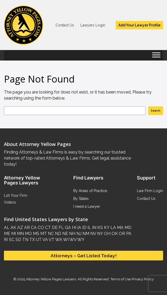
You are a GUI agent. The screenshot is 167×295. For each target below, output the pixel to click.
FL (61, 227)
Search (155, 110)
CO (40, 227)
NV (92, 233)
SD (17, 239)
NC (50, 233)
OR (121, 233)
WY (80, 239)
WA (58, 239)
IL (88, 227)
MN (20, 233)
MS (35, 233)
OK (114, 233)
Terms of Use (120, 279)
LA (112, 227)
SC (11, 239)
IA (78, 227)
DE (54, 227)
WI (65, 239)
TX (31, 239)
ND (57, 233)
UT (38, 239)
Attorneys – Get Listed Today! (84, 255)
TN (24, 239)
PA (128, 233)
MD (127, 227)
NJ (78, 233)
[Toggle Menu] (156, 56)
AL (6, 227)
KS (99, 227)
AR (26, 227)
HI (73, 227)
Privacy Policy (142, 279)
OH (106, 233)
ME (7, 233)
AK (12, 227)
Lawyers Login (92, 25)
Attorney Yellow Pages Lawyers (51, 279)
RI (6, 239)
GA (67, 227)
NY (99, 233)
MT (43, 233)
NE (64, 233)
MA (120, 227)
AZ (19, 227)
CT (47, 227)
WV (72, 239)
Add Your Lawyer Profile (139, 25)
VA (45, 239)
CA (33, 227)
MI (13, 233)
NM (85, 233)
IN (93, 227)
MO (28, 233)
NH (71, 233)
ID (83, 227)
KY (106, 227)
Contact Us (64, 25)
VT (51, 239)
